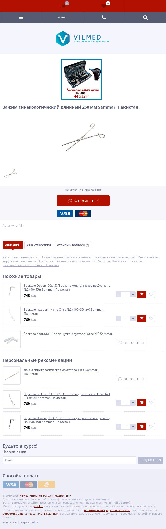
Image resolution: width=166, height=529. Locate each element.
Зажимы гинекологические (114, 257)
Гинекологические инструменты (66, 257)
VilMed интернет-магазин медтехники (45, 495)
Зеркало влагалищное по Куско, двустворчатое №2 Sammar (68, 334)
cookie (38, 506)
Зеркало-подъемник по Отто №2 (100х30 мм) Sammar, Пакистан (64, 312)
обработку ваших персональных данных (30, 513)
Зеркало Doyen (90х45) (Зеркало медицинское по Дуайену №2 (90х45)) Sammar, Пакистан (67, 287)
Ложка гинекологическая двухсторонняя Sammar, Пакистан (61, 372)
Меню (62, 17)
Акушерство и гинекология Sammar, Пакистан (91, 261)
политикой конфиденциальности (107, 510)
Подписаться (150, 460)
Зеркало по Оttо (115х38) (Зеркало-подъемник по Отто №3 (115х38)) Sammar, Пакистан (67, 396)
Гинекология (29, 257)
